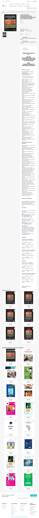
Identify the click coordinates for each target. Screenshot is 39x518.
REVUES (27, 4)
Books (10, 4)
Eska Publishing (17, 4)
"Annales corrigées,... (11, 433)
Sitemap (12, 513)
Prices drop (4, 505)
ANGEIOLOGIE (28, 451)
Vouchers (22, 510)
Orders (21, 506)
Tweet (26, 34)
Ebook (23, 4)
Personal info (22, 505)
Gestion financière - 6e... (10, 469)
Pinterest (29, 34)
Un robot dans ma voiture (28, 469)
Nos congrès (27, 6)
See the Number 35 (10, 305)
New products (4, 506)
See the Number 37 (10, 323)
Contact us (13, 512)
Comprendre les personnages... (28, 398)
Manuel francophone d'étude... (28, 380)
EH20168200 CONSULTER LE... (28, 487)
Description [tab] (25, 48)
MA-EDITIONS (20, 6)
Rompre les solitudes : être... (28, 362)
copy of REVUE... (11, 362)
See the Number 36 (28, 305)
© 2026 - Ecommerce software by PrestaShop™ (19, 516)
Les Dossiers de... (11, 416)
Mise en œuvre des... (10, 398)
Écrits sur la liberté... (11, 451)
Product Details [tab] (26, 49)
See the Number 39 (10, 340)
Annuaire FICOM (12, 6)
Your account (23, 503)
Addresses (22, 509)
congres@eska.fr (33, 514)
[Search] (31, 8)
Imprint (12, 506)
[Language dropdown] (29, 1)
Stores (12, 514)
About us (12, 509)
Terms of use (13, 508)
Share (24, 34)
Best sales (4, 508)
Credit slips (22, 508)
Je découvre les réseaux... (11, 380)
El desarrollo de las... (28, 433)
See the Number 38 (28, 323)
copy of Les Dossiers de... (10, 487)
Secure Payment (14, 510)
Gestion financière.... (28, 416)
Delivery (12, 505)
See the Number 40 (28, 340)
